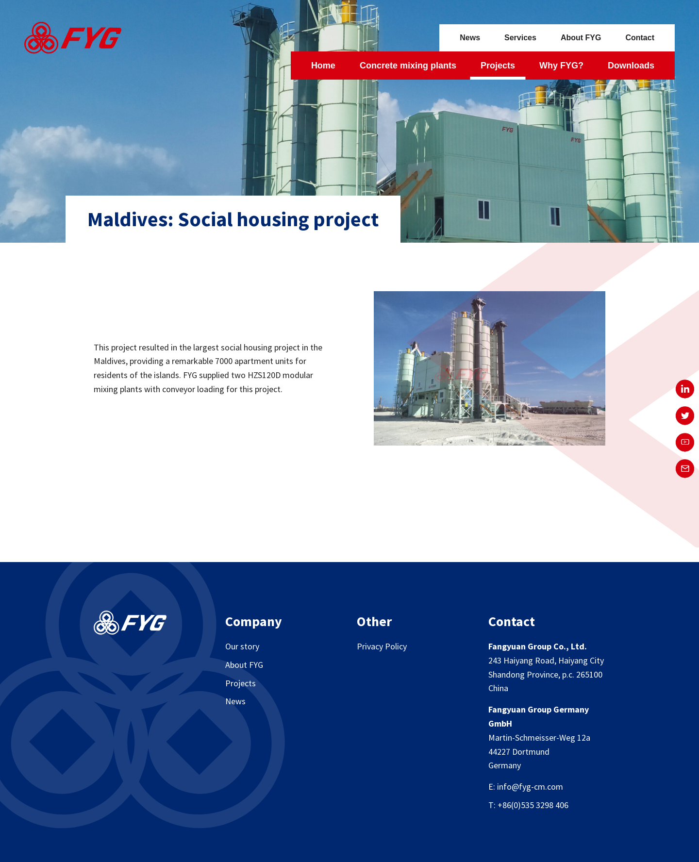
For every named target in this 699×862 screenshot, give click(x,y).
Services (520, 37)
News (470, 37)
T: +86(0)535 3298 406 (528, 805)
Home (323, 65)
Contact (639, 37)
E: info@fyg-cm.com (525, 786)
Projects (498, 65)
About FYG (581, 37)
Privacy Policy (382, 646)
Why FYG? (561, 65)
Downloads (631, 65)
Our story (242, 646)
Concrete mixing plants (408, 65)
